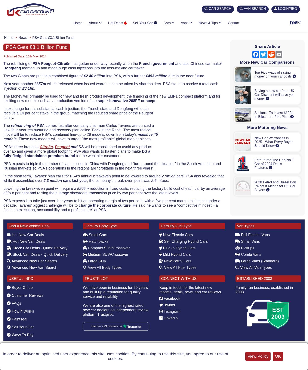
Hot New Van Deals (26, 241)
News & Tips (210, 23)
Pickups (244, 248)
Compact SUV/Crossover (106, 248)
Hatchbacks (95, 241)
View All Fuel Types (178, 267)
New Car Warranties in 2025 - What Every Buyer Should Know (273, 142)
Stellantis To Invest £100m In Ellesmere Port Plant (274, 114)
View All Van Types (253, 267)
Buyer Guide (20, 287)
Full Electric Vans (252, 235)
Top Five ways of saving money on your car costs (275, 74)
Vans (186, 23)
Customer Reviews (25, 295)
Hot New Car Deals (25, 235)
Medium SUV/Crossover (105, 254)
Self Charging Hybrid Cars (183, 241)
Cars (169, 23)
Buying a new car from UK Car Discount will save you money (274, 94)
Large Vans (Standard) (257, 261)
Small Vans (247, 241)
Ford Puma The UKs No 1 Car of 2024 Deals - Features (274, 164)
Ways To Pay (20, 335)
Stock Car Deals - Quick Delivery (37, 248)
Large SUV (94, 261)
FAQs (14, 303)
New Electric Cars (176, 235)
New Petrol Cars (175, 261)
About (95, 23)
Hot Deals (117, 23)
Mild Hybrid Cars (175, 254)
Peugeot (62, 147)
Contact (234, 23)
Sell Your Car (145, 23)
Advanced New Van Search (32, 267)
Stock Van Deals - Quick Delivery (37, 254)
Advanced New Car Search (32, 261)
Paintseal (17, 319)
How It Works (20, 311)
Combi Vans (248, 254)
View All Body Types (102, 267)
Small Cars (95, 235)
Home (78, 23)
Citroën (46, 147)
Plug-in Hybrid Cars (177, 248)
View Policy (257, 356)
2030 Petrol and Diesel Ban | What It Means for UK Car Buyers (275, 186)
